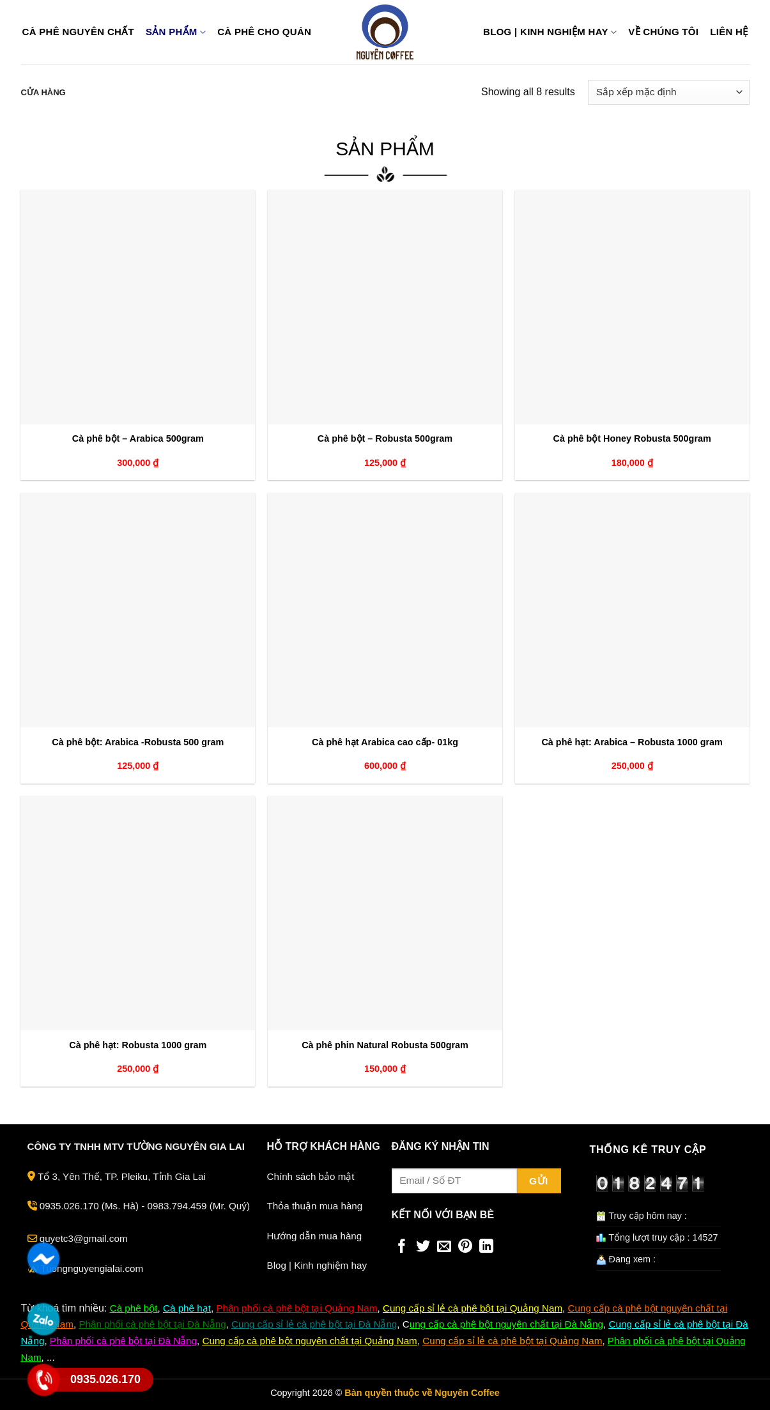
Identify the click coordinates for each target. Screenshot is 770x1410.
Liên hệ (729, 32)
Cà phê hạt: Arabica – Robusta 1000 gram (631, 742)
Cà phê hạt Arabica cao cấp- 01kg (385, 742)
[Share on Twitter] (423, 1247)
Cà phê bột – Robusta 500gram (385, 438)
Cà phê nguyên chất (78, 32)
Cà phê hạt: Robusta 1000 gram (137, 1045)
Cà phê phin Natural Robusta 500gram (385, 1045)
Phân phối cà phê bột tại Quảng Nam (296, 1308)
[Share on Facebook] (402, 1247)
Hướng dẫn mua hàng (314, 1235)
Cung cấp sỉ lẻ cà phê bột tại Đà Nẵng (314, 1324)
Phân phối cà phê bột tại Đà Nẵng (152, 1324)
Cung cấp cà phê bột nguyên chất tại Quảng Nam (309, 1340)
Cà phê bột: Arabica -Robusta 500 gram (138, 742)
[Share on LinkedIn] (486, 1247)
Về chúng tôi (663, 32)
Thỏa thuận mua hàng (315, 1205)
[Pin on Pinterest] (465, 1247)
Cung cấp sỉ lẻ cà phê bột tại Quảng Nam (512, 1340)
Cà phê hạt (187, 1308)
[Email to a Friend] (444, 1247)
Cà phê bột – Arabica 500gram (138, 438)
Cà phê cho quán (264, 32)
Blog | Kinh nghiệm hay (550, 32)
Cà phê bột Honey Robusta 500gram (632, 438)
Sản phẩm (176, 32)
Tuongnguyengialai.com (91, 1268)
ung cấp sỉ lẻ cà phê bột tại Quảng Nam (476, 1308)
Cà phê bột (134, 1308)
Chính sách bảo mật (311, 1176)
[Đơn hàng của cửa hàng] (668, 92)
